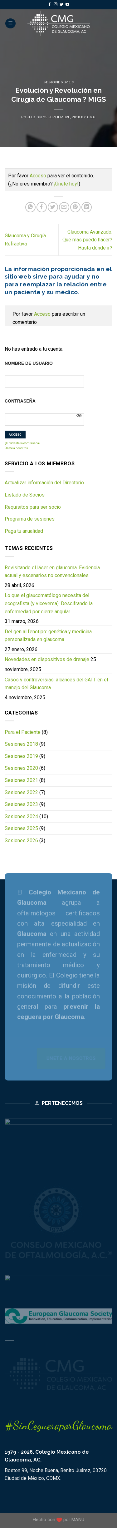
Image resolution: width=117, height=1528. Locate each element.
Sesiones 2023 (21, 804)
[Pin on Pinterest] (75, 207)
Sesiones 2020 (21, 768)
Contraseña (20, 400)
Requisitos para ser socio (33, 507)
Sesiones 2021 (21, 780)
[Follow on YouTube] (67, 4)
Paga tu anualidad (24, 531)
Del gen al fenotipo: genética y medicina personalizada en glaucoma (48, 636)
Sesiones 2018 (58, 82)
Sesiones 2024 (21, 816)
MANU (77, 1519)
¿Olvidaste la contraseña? (22, 443)
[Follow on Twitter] (61, 4)
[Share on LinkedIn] (86, 207)
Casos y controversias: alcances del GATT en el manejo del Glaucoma (56, 684)
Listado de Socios (25, 495)
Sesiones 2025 (21, 828)
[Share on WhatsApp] (30, 207)
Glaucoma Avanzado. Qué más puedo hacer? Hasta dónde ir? (87, 240)
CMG (91, 117)
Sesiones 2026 (21, 840)
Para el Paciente (23, 732)
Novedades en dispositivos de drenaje (47, 659)
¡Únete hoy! (66, 184)
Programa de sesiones (30, 519)
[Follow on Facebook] (49, 4)
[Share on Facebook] (42, 207)
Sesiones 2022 (21, 792)
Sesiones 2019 (21, 756)
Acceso (38, 176)
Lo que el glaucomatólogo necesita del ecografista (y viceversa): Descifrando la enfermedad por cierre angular (49, 603)
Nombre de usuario (29, 363)
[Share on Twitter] (53, 207)
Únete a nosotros (16, 448)
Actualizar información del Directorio (44, 483)
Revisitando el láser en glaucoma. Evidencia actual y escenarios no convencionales (52, 572)
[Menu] (10, 23)
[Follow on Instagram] (55, 4)
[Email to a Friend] (64, 207)
